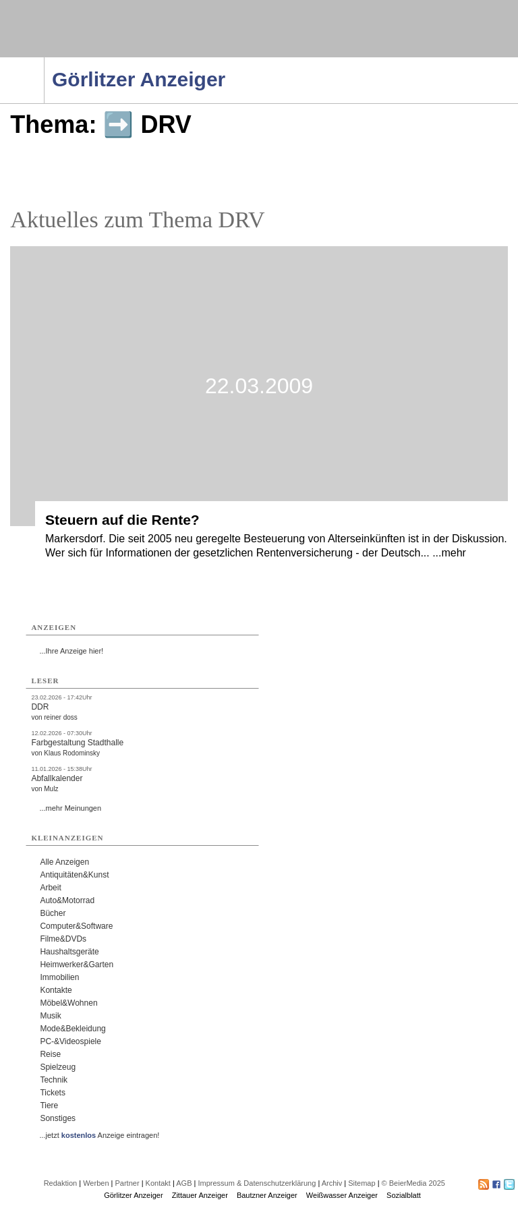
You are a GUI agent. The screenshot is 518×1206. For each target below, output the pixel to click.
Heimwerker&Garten (76, 964)
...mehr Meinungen (70, 808)
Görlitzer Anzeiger (133, 1195)
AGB (184, 1183)
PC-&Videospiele (70, 1041)
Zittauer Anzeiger (200, 1195)
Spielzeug (58, 1067)
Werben (96, 1183)
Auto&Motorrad (67, 900)
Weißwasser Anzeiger (342, 1195)
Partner (127, 1183)
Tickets (52, 1092)
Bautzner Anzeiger (267, 1195)
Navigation (44, 61)
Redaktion (61, 1183)
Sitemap (361, 1183)
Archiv (332, 1183)
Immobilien (59, 977)
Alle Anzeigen (64, 862)
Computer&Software (76, 926)
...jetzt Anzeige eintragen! (99, 1135)
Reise (50, 1054)
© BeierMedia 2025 (413, 1183)
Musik (50, 1015)
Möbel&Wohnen (68, 1003)
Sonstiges (58, 1118)
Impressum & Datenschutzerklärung (257, 1183)
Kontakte (55, 990)
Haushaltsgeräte (69, 951)
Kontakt (158, 1183)
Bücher (52, 913)
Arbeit (50, 887)
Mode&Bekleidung (72, 1028)
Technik (53, 1079)
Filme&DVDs (63, 939)
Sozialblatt (403, 1195)
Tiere (49, 1105)
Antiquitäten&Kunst (74, 874)
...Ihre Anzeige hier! (71, 651)
